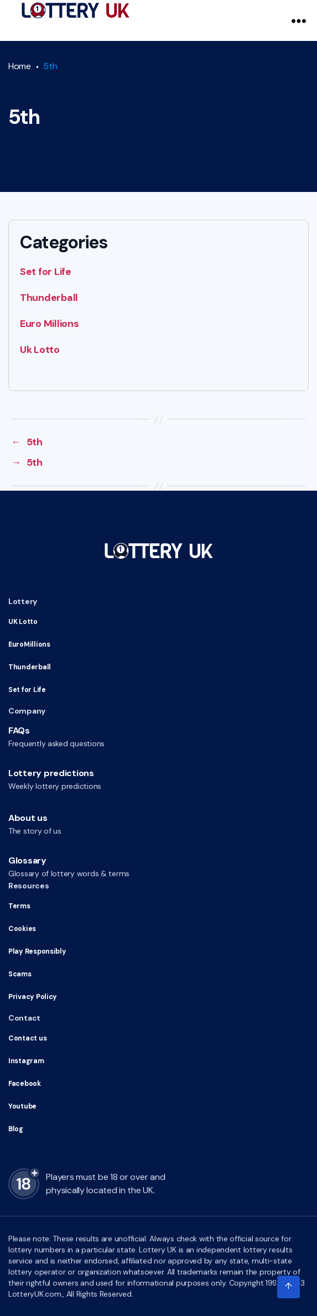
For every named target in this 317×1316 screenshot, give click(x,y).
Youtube (22, 1106)
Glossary (27, 860)
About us (28, 818)
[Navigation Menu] (298, 20)
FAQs (19, 730)
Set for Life (45, 271)
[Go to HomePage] (75, 10)
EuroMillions (28, 644)
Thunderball (49, 297)
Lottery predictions (51, 773)
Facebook (24, 1083)
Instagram (25, 1061)
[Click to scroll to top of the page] (288, 1287)
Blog (15, 1129)
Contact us (26, 1038)
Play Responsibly (35, 951)
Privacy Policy (31, 996)
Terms (19, 906)
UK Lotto (22, 621)
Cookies (21, 928)
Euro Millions (49, 323)
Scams (19, 974)
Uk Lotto (40, 349)
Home (19, 66)
